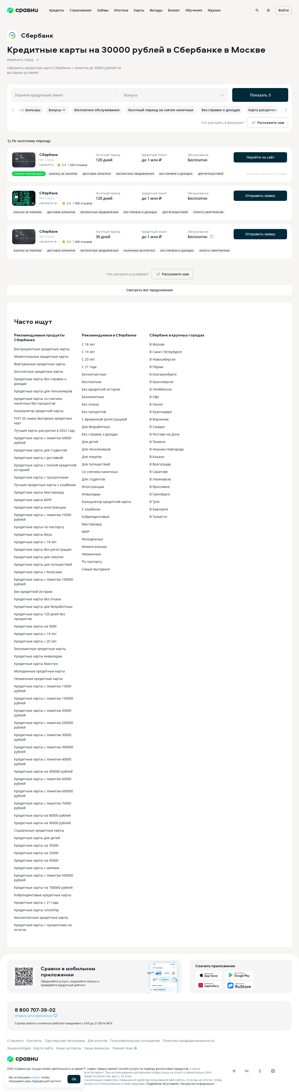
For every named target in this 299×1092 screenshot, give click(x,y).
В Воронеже (159, 418)
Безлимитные (93, 396)
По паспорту (92, 560)
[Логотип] (22, 1058)
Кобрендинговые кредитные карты (42, 894)
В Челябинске (161, 388)
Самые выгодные (96, 568)
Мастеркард (91, 523)
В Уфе (154, 396)
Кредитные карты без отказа (37, 598)
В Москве (157, 343)
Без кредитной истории (33, 590)
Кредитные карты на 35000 (36, 844)
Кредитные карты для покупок (39, 556)
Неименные (91, 553)
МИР (85, 530)
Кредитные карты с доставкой (38, 456)
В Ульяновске (160, 478)
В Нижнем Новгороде (167, 448)
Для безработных (96, 426)
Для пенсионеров (96, 448)
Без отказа (90, 403)
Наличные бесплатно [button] (139, 249)
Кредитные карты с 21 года (36, 901)
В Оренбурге (160, 493)
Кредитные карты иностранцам (40, 506)
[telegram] (233, 1070)
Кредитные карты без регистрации (42, 548)
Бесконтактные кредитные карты (41, 916)
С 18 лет (88, 343)
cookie (35, 1077)
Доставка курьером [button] (97, 172)
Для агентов (97, 1039)
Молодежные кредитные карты (39, 670)
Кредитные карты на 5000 (35, 625)
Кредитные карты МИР (33, 499)
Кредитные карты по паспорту (39, 526)
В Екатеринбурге (163, 373)
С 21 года (89, 366)
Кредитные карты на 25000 (36, 852)
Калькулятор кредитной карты (39, 410)
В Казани (157, 456)
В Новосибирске (163, 358)
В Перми (156, 366)
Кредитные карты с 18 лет (35, 541)
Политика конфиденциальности (188, 1039)
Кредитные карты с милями (36, 867)
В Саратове (159, 471)
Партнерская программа (65, 1039)
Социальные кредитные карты (39, 829)
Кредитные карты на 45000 (36, 859)
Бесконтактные (94, 373)
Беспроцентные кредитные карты (42, 348)
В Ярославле (160, 485)
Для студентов (93, 478)
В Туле (155, 500)
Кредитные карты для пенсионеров (43, 390)
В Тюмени (157, 441)
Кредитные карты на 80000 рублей (42, 814)
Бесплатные (91, 381)
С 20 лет (88, 358)
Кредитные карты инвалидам (38, 655)
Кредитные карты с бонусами (38, 571)
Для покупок (92, 456)
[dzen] (273, 1070)
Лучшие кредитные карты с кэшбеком (45, 484)
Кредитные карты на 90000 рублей (42, 822)
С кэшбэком (91, 508)
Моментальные (94, 545)
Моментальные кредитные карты (41, 355)
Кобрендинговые (95, 515)
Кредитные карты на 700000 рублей (43, 886)
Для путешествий (96, 463)
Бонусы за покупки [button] (63, 172)
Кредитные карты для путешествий (43, 563)
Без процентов (94, 411)
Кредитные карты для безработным (43, 605)
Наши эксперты (68, 1047)
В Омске (156, 403)
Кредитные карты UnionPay (36, 909)
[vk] (246, 1070)
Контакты (34, 1039)
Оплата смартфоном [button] (208, 211)
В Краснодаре (161, 411)
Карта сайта (43, 1047)
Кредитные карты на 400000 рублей (43, 770)
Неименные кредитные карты (38, 677)
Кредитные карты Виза (33, 533)
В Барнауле (159, 508)
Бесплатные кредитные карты (38, 370)
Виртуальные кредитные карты (39, 363)
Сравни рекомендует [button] (29, 172)
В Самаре (157, 426)
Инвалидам (91, 493)
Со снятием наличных (100, 471)
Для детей (90, 441)
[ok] (260, 1070)
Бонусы (57, 110)
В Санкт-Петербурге (166, 351)
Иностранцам (93, 485)
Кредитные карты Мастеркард (39, 491)
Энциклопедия (19, 1047)
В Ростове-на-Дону (164, 433)
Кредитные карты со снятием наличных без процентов (38, 400)
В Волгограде (160, 463)
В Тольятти (158, 515)
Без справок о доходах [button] (176, 172)
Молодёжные (92, 538)
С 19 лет (88, 351)
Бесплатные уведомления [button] (135, 172)
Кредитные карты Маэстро (36, 662)
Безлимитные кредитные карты (40, 648)
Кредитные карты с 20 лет (35, 640)
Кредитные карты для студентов (40, 449)
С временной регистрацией (104, 418)
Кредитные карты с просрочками (41, 476)
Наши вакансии (96, 1047)
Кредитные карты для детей (37, 837)
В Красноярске (161, 381)
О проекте (15, 1039)
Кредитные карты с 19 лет (35, 633)
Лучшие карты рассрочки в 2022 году (44, 429)
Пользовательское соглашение (135, 1039)
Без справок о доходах (100, 433)
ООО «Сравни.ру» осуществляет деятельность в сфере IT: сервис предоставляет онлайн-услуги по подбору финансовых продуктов (97, 1068)
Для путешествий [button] (211, 172)
